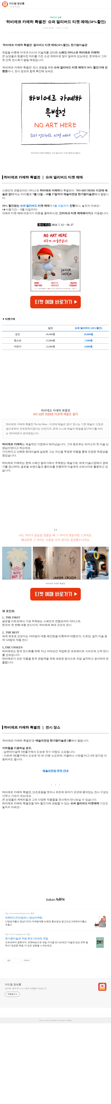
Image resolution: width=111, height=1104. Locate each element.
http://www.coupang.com (15, 1015)
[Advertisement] (55, 55)
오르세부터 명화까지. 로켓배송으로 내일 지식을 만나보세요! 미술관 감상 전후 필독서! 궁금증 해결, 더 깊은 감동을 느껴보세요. (46, 1024)
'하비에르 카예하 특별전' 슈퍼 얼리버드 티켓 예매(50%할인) (55, 22)
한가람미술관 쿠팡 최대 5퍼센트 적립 (26, 1019)
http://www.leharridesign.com (17, 994)
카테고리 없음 (55, 17)
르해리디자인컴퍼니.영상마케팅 (23, 998)
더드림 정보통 (16, 3)
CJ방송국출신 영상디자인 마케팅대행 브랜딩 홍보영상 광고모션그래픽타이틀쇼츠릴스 (46, 1004)
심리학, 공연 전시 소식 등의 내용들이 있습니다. (26, 1069)
